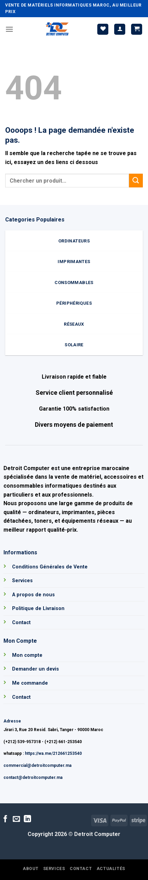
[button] (9, 29)
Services (22, 581)
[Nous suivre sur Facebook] (5, 819)
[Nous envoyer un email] (16, 819)
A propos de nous (33, 595)
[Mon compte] (119, 29)
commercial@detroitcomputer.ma (37, 765)
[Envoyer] (136, 180)
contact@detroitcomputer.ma (32, 777)
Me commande (30, 683)
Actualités (111, 868)
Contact (21, 623)
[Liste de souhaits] (102, 29)
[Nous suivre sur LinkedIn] (27, 819)
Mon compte (27, 655)
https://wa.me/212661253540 (53, 753)
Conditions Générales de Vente (50, 567)
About (30, 868)
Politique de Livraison (38, 608)
